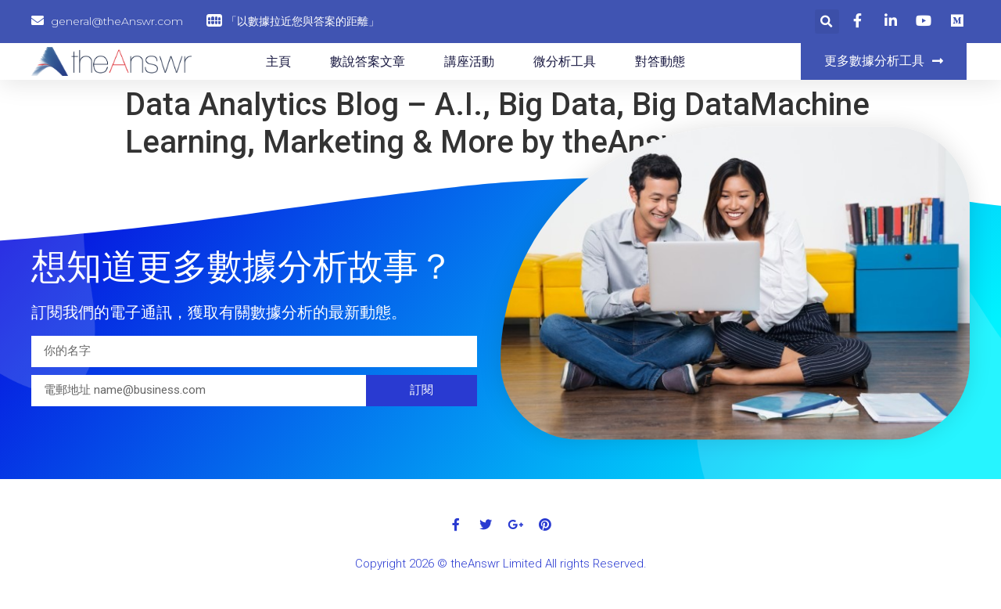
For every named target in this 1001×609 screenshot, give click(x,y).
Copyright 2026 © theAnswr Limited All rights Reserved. (501, 564)
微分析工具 (564, 61)
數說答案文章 (367, 61)
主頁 (278, 61)
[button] (884, 61)
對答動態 (660, 61)
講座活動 (469, 61)
